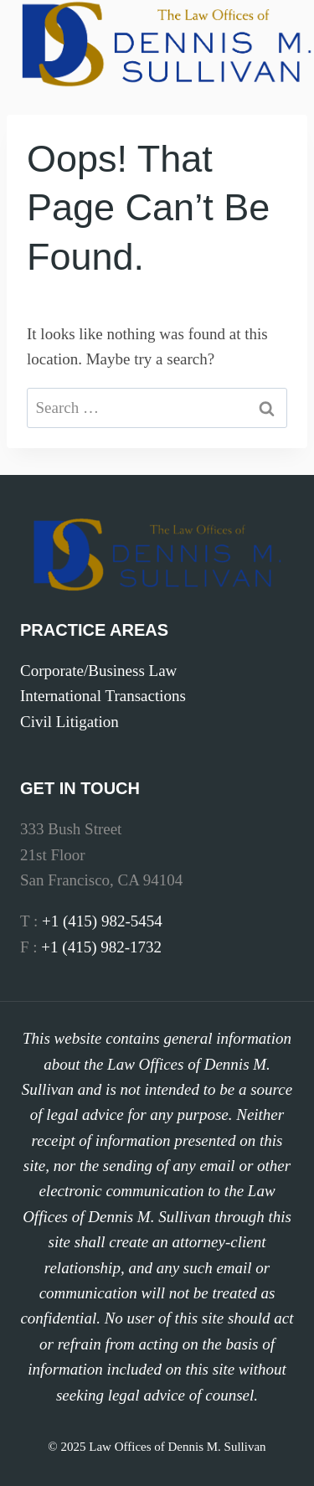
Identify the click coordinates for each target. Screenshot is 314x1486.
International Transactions (103, 695)
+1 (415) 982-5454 (102, 921)
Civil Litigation (69, 721)
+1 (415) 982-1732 (101, 947)
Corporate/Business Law (98, 670)
